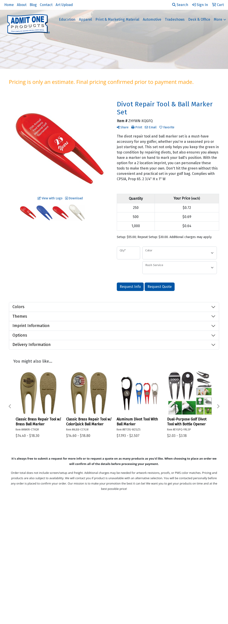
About (21, 5)
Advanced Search (24, 548)
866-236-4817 (207, 584)
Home (9, 5)
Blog (33, 5)
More (218, 19)
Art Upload (64, 5)
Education (67, 19)
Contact (46, 5)
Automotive (152, 19)
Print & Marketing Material (117, 19)
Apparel (85, 19)
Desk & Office (199, 19)
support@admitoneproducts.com (190, 594)
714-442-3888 (183, 584)
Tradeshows (175, 19)
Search (180, 5)
